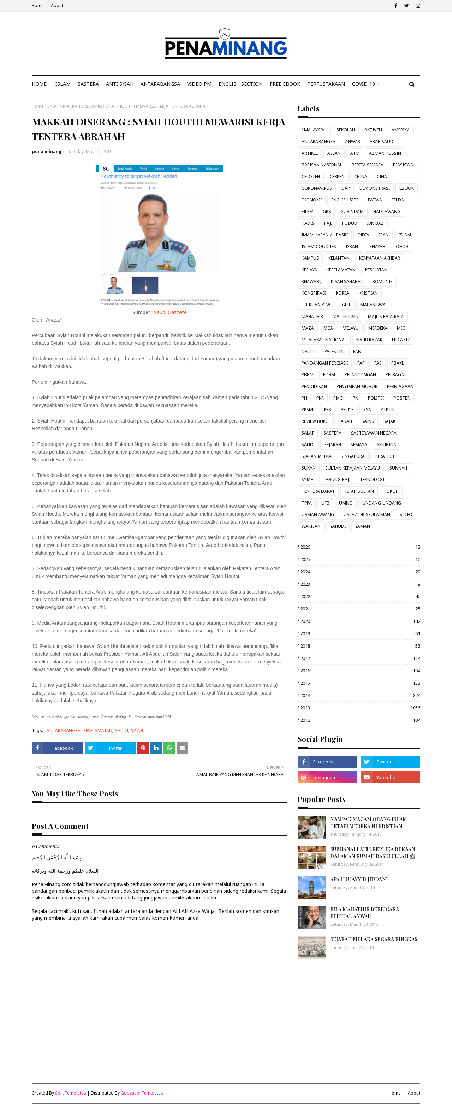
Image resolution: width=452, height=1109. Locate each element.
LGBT (345, 305)
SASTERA (332, 433)
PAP (361, 363)
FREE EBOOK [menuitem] (285, 84)
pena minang (46, 151)
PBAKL (397, 363)
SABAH (345, 421)
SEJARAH (332, 445)
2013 (360, 707)
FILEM (307, 211)
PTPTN (387, 410)
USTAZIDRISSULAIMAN (367, 515)
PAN (357, 351)
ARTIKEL (310, 153)
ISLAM (404, 235)
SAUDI (121, 730)
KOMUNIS (383, 281)
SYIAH (53, 106)
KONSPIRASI (314, 293)
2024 (360, 571)
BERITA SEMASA (367, 165)
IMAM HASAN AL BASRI (325, 235)
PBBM (308, 375)
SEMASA (359, 445)
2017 (360, 658)
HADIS (308, 223)
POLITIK (376, 398)
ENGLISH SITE (344, 200)
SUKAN (309, 468)
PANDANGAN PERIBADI (325, 363)
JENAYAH (377, 246)
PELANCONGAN (360, 375)
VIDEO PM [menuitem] (199, 84)
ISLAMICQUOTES (319, 246)
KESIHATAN (376, 270)
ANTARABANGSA (64, 730)
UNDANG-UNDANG (381, 503)
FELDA (398, 200)
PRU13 (347, 410)
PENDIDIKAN (314, 386)
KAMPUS (310, 258)
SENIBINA (386, 445)
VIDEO (406, 515)
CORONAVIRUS (317, 188)
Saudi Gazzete (170, 312)
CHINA (360, 176)
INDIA (363, 235)
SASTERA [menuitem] (88, 84)
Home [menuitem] (39, 84)
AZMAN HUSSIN (385, 153)
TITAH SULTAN (359, 491)
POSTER (402, 398)
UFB (325, 503)
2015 (360, 683)
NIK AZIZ (401, 340)
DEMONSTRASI (374, 188)
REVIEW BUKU (315, 421)
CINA (382, 176)
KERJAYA (309, 270)
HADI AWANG (386, 211)
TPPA (307, 503)
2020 (360, 621)
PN (355, 398)
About (57, 5)
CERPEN (337, 176)
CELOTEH (311, 176)
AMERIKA (401, 130)
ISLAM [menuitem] (63, 84)
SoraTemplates (70, 1093)
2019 (360, 633)
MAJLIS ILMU (345, 316)
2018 (360, 646)
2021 (360, 609)
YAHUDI (338, 526)
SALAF (308, 433)
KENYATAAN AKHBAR (379, 258)
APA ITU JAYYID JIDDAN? (359, 879)
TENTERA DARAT (318, 491)
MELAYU (351, 328)
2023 (360, 584)
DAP (345, 188)
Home (38, 5)
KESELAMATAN (97, 730)
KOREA (342, 293)
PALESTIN (334, 351)
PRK (327, 410)
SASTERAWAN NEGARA (374, 433)
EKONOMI (312, 200)
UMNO (346, 503)
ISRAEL (352, 246)
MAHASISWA (373, 305)
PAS (378, 363)
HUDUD (349, 223)
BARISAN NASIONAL (322, 165)
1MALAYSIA (313, 130)
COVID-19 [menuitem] (363, 84)
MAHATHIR (312, 316)
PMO (338, 398)
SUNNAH (398, 468)
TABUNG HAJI (336, 480)
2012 (360, 720)
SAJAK (389, 421)
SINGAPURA (353, 456)
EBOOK (406, 188)
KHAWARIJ (311, 281)
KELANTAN (339, 258)
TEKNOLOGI (372, 480)
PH (304, 398)
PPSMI (308, 410)
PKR (320, 398)
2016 (360, 670)
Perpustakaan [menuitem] (326, 84)
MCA (328, 328)
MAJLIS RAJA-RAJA (386, 316)
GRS (327, 211)
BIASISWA (403, 165)
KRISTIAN (368, 293)
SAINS (368, 421)
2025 (360, 559)
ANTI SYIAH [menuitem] (119, 84)
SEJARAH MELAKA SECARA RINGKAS (373, 939)
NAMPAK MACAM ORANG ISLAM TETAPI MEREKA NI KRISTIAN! (368, 823)
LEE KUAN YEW (316, 305)
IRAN (384, 235)
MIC (401, 328)
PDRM (329, 375)
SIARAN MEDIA (316, 456)
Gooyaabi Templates (142, 1093)
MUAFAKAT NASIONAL (324, 340)
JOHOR (401, 246)
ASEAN (334, 153)
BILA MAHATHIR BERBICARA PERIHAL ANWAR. (364, 913)
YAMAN (362, 526)
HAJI (328, 223)
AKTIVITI (373, 130)
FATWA (375, 200)
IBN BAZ (375, 223)
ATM (354, 153)
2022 (360, 596)
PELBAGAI (395, 375)
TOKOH (391, 491)
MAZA (308, 328)
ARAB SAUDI (382, 141)
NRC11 (308, 351)
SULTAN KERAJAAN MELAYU (352, 468)
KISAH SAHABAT (347, 281)
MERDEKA (377, 328)
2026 (360, 547)
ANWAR (352, 141)
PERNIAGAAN (400, 386)
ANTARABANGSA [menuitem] (160, 84)
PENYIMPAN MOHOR (357, 386)
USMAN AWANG (318, 515)
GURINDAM (352, 211)
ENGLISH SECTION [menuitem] (241, 84)
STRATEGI (384, 456)
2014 (360, 695)
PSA (367, 410)
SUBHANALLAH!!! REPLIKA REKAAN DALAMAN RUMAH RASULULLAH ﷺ (372, 853)
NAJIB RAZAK (369, 340)
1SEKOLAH (344, 130)
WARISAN (311, 526)
